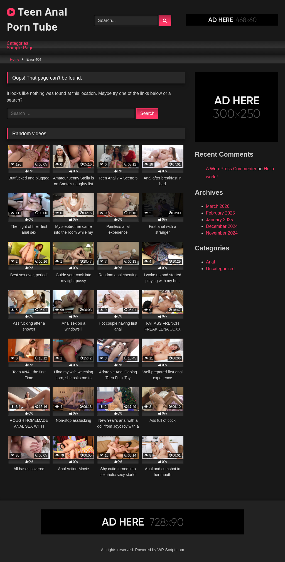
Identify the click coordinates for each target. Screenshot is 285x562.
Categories (17, 43)
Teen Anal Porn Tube (37, 19)
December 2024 (222, 226)
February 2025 (220, 213)
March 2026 (218, 206)
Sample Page (20, 48)
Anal (210, 262)
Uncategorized (220, 268)
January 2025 (219, 219)
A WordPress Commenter (231, 168)
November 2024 (222, 233)
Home (14, 59)
